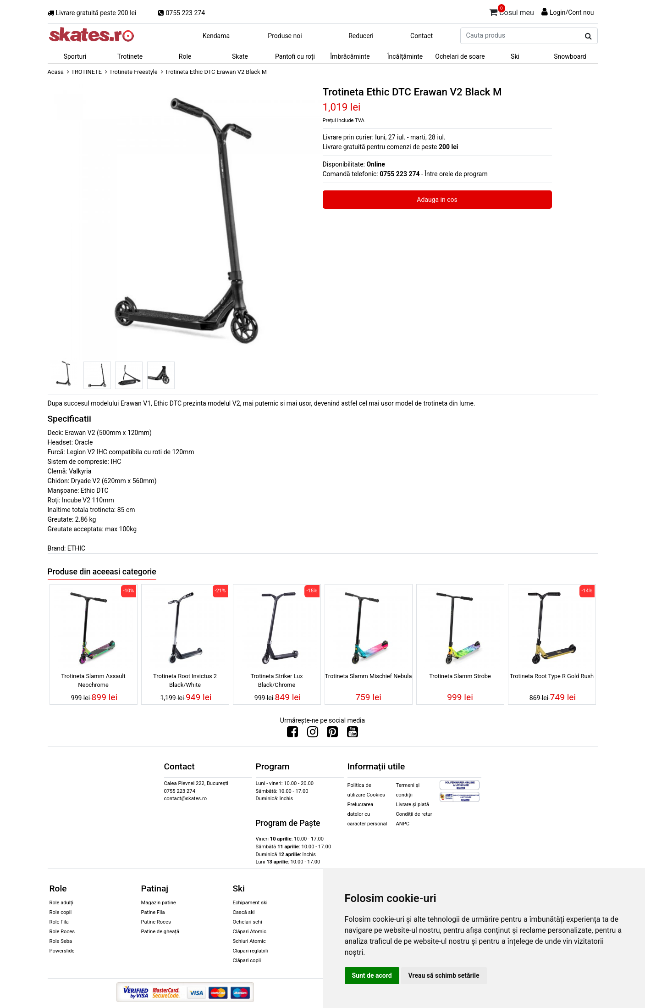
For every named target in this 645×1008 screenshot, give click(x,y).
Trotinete (130, 56)
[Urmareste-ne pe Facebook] (292, 734)
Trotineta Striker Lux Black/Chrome (276, 680)
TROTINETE (86, 71)
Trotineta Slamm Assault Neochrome (93, 680)
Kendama (216, 35)
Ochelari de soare (460, 56)
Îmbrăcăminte (349, 56)
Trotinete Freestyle (133, 71)
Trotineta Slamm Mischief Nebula (368, 676)
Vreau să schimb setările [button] (444, 975)
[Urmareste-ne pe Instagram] (312, 734)
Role (185, 56)
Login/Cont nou (572, 12)
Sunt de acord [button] (372, 975)
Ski (515, 56)
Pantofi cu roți (295, 56)
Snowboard (570, 56)
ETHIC (76, 548)
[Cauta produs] (588, 36)
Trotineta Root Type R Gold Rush (552, 676)
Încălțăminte (405, 56)
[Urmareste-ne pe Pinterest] (332, 734)
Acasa (56, 71)
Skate (240, 56)
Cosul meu (511, 11)
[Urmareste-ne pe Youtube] (352, 734)
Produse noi (285, 35)
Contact (421, 35)
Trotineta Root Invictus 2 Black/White (185, 680)
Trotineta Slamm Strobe (460, 676)
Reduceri (361, 35)
